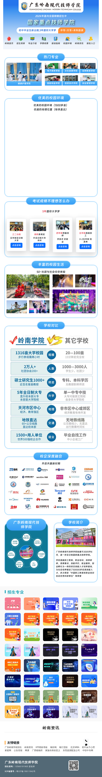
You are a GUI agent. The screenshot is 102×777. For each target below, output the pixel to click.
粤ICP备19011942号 (26, 771)
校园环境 (67, 43)
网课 (27, 750)
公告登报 (18, 750)
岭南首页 (9, 43)
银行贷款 (63, 747)
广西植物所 (37, 750)
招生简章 (20, 43)
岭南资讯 (79, 43)
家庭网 (8, 750)
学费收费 (44, 43)
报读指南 (56, 43)
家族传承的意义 (52, 750)
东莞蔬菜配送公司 (71, 750)
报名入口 (91, 43)
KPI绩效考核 (41, 747)
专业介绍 (32, 43)
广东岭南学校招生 (13, 747)
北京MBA (74, 747)
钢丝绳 (53, 747)
